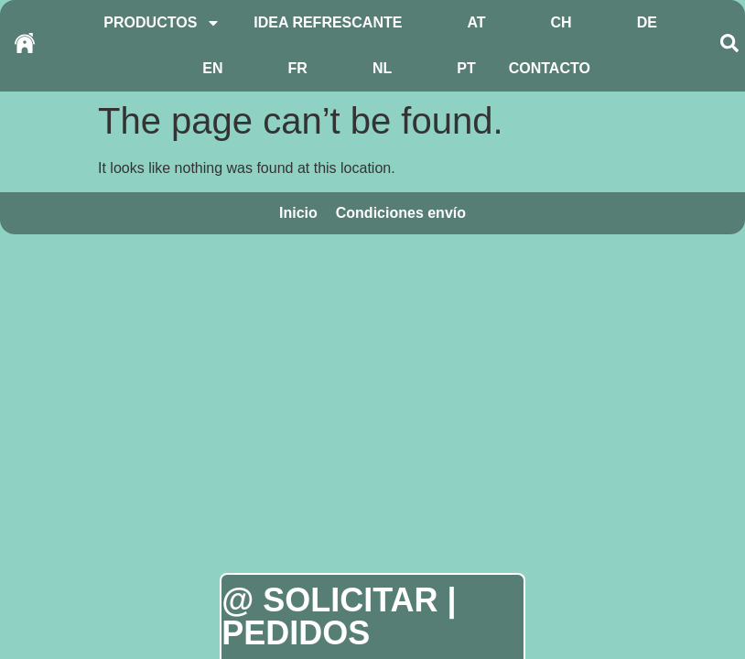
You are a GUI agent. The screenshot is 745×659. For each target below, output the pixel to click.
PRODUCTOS (162, 22)
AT (476, 22)
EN (212, 68)
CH (561, 22)
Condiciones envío (401, 213)
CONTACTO (549, 68)
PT (466, 68)
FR (298, 68)
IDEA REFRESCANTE (328, 22)
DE (647, 22)
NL (382, 68)
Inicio (298, 213)
